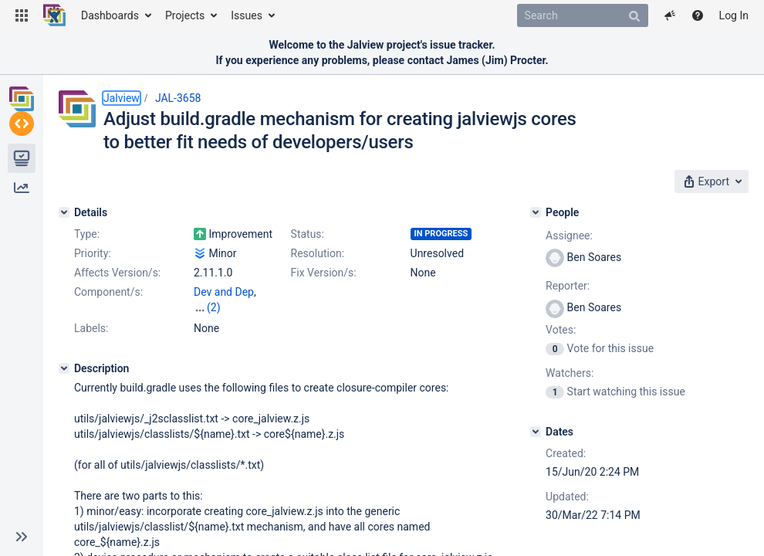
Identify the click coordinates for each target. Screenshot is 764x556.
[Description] (64, 353)
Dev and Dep (224, 292)
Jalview (121, 98)
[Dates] (535, 431)
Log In (734, 15)
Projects (185, 15)
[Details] (64, 212)
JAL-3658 (178, 98)
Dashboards (110, 15)
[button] (21, 15)
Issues (246, 15)
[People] (535, 212)
